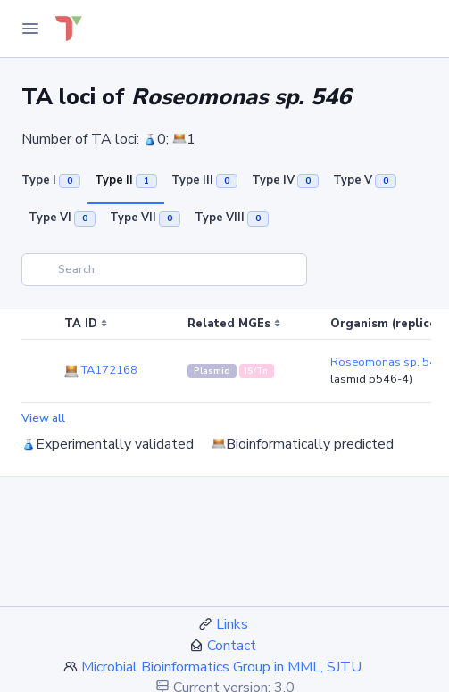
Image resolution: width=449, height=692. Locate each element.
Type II (126, 180)
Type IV (285, 180)
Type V (364, 180)
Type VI (62, 218)
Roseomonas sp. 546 (387, 362)
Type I (50, 180)
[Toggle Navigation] (30, 28)
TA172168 (100, 370)
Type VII (145, 218)
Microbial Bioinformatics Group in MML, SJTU (221, 667)
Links (232, 624)
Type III (204, 180)
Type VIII (232, 218)
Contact (231, 645)
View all (43, 418)
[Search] (164, 269)
